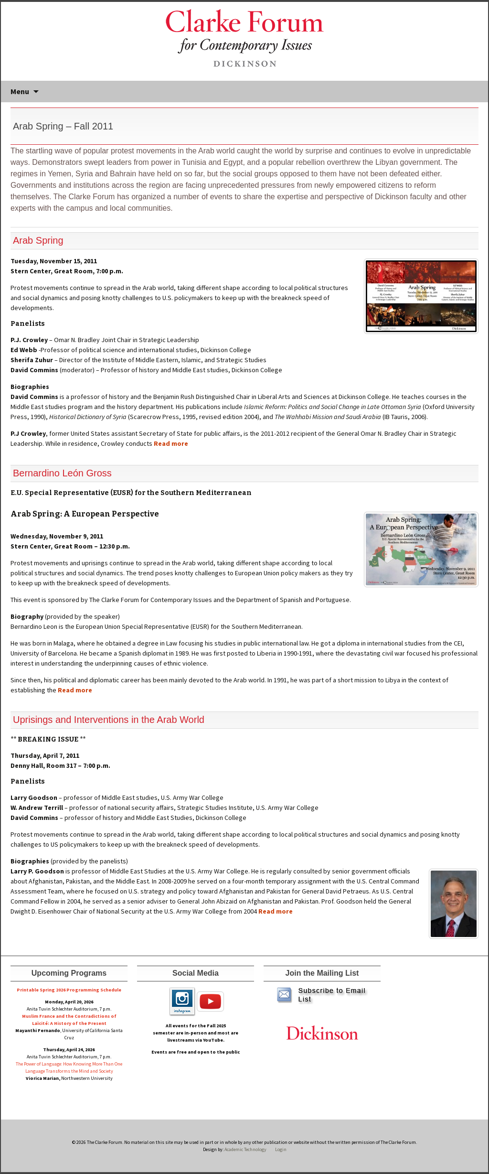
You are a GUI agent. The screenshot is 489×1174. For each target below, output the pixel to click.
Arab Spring (38, 240)
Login (281, 1149)
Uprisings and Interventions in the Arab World (108, 719)
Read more (171, 443)
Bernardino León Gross (62, 473)
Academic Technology (244, 1149)
